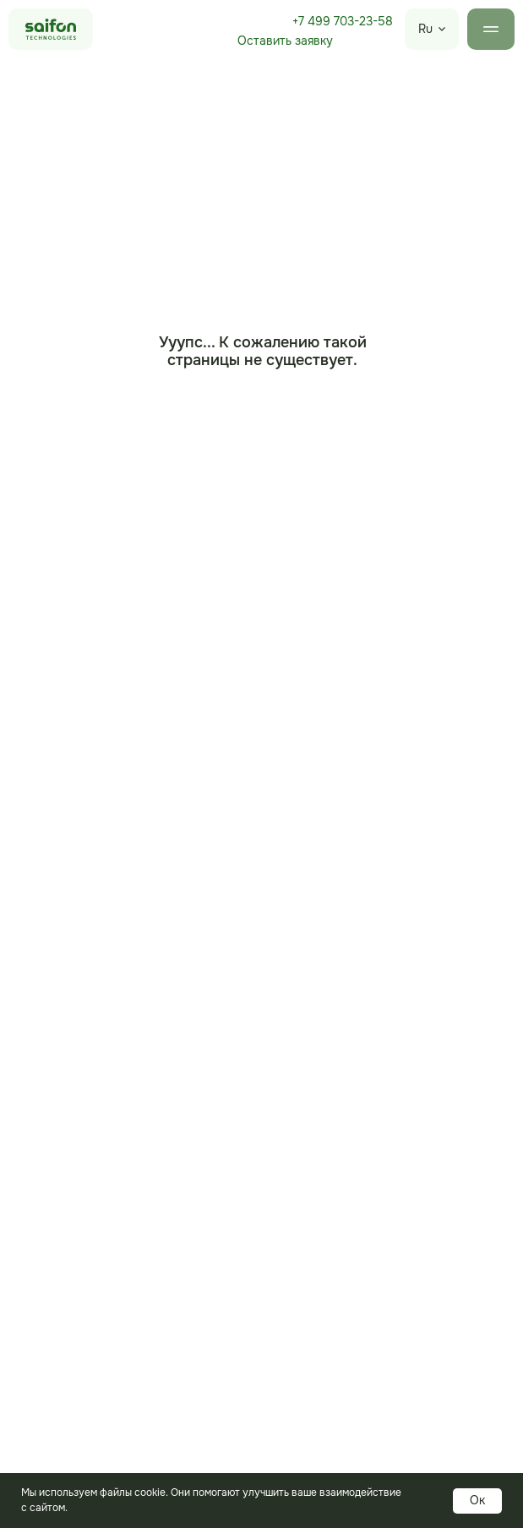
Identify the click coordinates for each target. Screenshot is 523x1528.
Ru (425, 28)
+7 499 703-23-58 (342, 21)
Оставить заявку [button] (285, 40)
